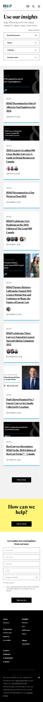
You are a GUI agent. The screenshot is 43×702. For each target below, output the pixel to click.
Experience (7, 629)
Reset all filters (33, 30)
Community (8, 658)
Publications (26, 630)
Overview (25, 623)
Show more (21, 480)
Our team (6, 623)
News (23, 626)
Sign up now (21, 600)
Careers (6, 650)
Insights (25, 619)
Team (5, 619)
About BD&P (26, 644)
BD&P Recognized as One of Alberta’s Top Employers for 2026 (21, 107)
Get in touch (21, 524)
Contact (6, 661)
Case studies (7, 640)
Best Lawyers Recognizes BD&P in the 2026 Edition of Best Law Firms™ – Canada (21, 450)
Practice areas (7, 633)
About (24, 640)
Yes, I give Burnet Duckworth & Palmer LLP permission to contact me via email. (22, 589)
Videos (24, 634)
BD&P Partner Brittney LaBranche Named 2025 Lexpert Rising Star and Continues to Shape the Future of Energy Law (18, 295)
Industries (6, 636)
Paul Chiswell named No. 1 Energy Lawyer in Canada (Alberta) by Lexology (20, 403)
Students (6, 654)
